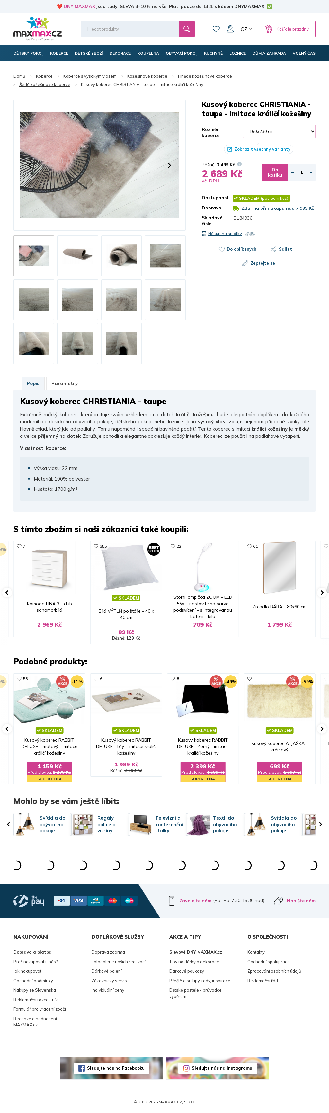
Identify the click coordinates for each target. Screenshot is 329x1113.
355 (103, 546)
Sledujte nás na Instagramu (222, 1068)
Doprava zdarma (108, 952)
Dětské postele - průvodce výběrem (195, 993)
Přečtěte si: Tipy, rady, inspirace (199, 980)
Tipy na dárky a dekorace (194, 961)
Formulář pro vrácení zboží (39, 1008)
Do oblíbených (241, 249)
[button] (30, 165)
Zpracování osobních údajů (274, 971)
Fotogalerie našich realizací (119, 961)
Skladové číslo (212, 220)
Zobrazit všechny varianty (262, 149)
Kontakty (256, 952)
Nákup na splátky (225, 233)
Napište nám (301, 901)
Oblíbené (216, 28)
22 (179, 546)
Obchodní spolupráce (268, 961)
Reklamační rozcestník (35, 999)
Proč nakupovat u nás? (35, 961)
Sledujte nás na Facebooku (116, 1068)
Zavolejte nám (195, 901)
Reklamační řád (262, 980)
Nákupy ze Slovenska (34, 990)
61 (255, 546)
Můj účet (230, 28)
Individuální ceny (108, 990)
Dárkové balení (107, 971)
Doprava (211, 208)
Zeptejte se (263, 263)
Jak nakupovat (27, 971)
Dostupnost (212, 197)
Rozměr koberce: (211, 132)
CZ (244, 29)
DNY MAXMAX (79, 6)
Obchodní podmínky (33, 980)
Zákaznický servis (109, 980)
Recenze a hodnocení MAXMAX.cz (35, 1022)
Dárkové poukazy (186, 971)
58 (25, 678)
